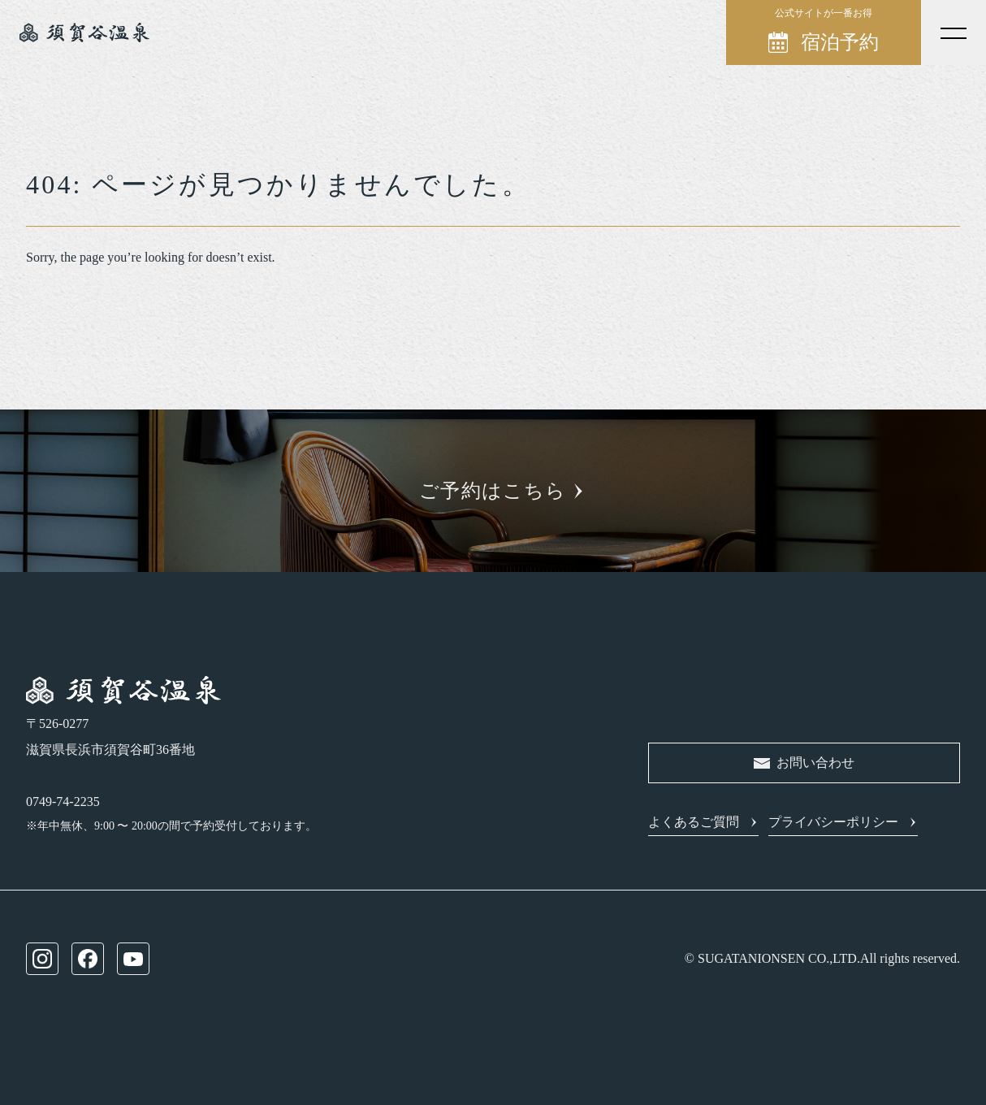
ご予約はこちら (492, 490)
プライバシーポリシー (833, 822)
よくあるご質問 (693, 822)
